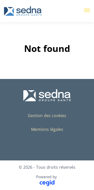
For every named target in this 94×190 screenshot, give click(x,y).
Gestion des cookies (47, 115)
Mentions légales (47, 129)
